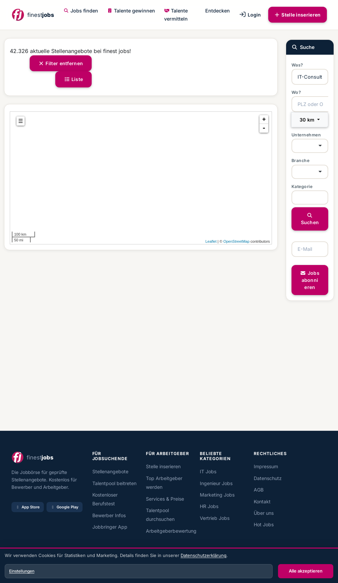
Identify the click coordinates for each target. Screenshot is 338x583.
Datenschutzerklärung (203, 555)
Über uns (264, 513)
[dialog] (169, 566)
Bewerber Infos (109, 515)
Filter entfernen (60, 63)
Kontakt (262, 501)
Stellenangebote (110, 471)
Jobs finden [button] (81, 11)
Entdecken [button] (217, 11)
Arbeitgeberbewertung (171, 531)
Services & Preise (165, 499)
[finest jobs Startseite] (32, 14)
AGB (259, 490)
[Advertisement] (141, 340)
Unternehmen (306, 134)
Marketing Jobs (217, 495)
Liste (73, 79)
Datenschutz (268, 478)
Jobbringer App (109, 527)
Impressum (266, 466)
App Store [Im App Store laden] (28, 507)
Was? (297, 65)
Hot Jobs (264, 524)
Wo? (296, 92)
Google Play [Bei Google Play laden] (65, 507)
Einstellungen (21, 571)
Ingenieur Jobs (216, 483)
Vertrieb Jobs (214, 518)
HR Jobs (209, 506)
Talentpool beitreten (114, 483)
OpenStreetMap (236, 241)
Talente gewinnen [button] (131, 11)
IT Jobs (208, 471)
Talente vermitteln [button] (176, 15)
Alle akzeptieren (305, 571)
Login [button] (250, 15)
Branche (300, 160)
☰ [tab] (20, 121)
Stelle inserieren (297, 15)
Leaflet (210, 241)
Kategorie (302, 186)
